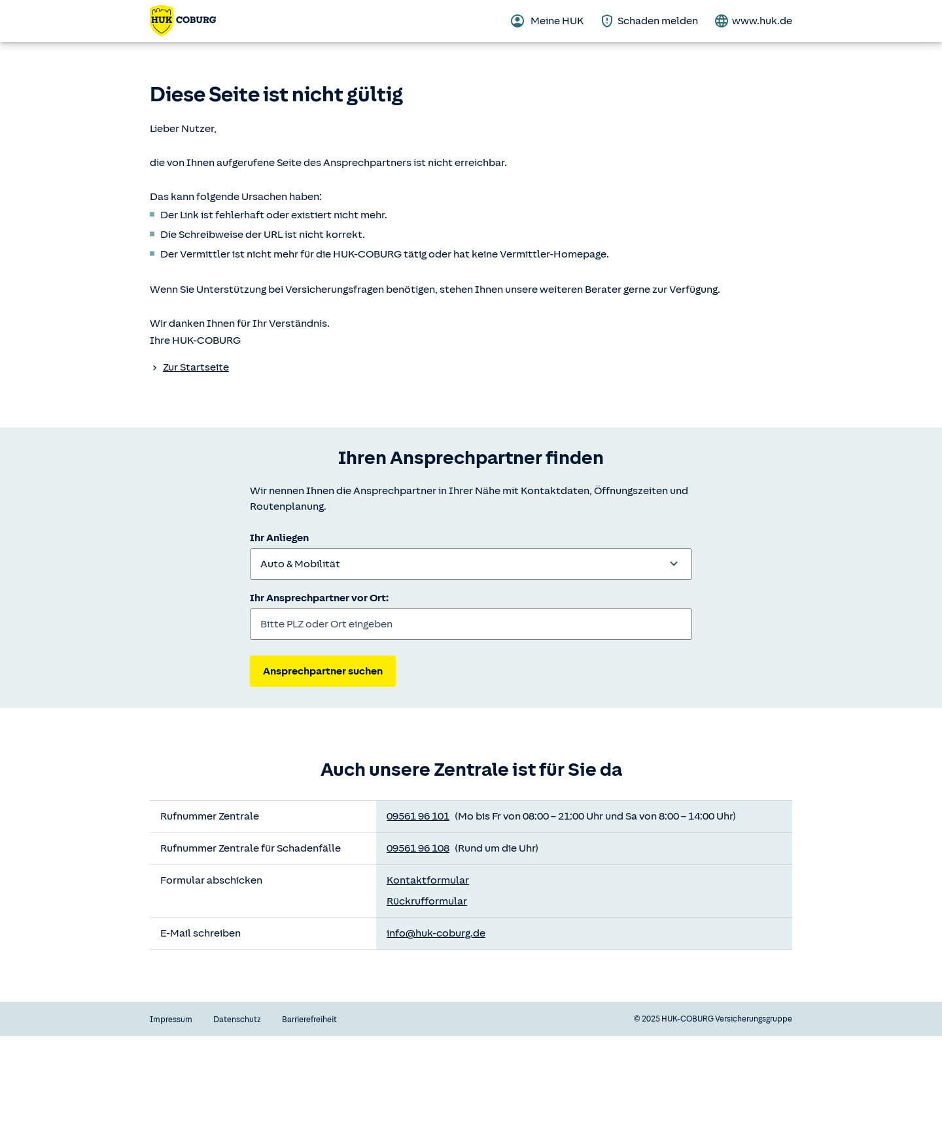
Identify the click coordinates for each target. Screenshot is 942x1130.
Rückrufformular (427, 901)
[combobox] (471, 564)
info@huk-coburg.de (436, 933)
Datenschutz (237, 1019)
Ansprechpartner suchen (323, 671)
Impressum (171, 1019)
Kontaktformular (428, 880)
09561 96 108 (418, 848)
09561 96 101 (418, 816)
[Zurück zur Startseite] (183, 21)
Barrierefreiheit (309, 1019)
